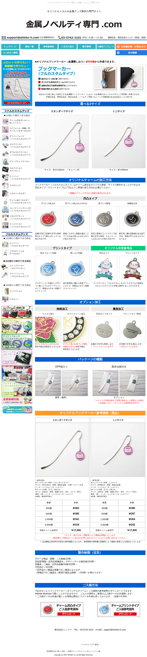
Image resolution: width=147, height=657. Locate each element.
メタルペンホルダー (18, 193)
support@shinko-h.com (115, 629)
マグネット (14, 299)
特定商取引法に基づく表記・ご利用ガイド (61, 651)
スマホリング (15, 185)
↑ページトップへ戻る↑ (90, 644)
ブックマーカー (16, 291)
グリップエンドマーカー (20, 161)
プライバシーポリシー (85, 651)
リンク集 (97, 651)
